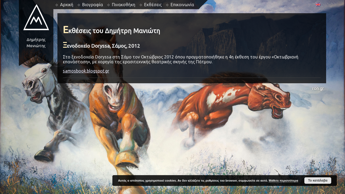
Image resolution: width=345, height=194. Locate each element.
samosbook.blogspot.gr (86, 70)
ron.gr (318, 88)
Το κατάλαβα (317, 180)
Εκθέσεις (153, 4)
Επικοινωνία (182, 4)
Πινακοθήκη (123, 4)
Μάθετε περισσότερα (283, 180)
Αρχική (66, 4)
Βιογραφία (92, 4)
